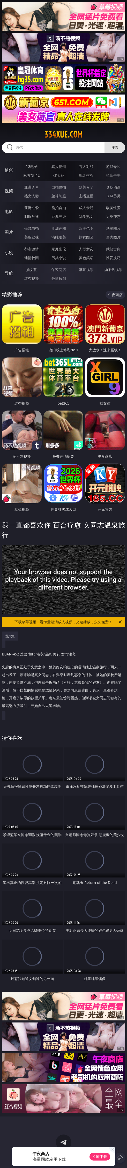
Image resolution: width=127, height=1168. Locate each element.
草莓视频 (86, 269)
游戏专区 (113, 166)
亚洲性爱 (31, 207)
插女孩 (31, 269)
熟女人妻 (31, 195)
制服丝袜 (31, 216)
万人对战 (86, 166)
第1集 (10, 636)
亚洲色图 (58, 228)
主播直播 (86, 195)
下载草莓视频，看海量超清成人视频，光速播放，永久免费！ (68, 622)
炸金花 (58, 175)
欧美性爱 (113, 207)
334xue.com (63, 134)
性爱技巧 (113, 257)
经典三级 (58, 216)
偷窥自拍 (31, 228)
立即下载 (100, 1156)
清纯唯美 (58, 237)
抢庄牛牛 (113, 175)
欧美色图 (86, 228)
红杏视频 (31, 278)
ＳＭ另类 (113, 195)
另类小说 (58, 257)
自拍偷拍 (58, 187)
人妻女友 (86, 248)
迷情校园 (31, 257)
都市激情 (31, 248)
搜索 (114, 147)
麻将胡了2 (31, 175)
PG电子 (31, 166)
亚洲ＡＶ (31, 187)
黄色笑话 (86, 257)
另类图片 (113, 237)
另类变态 (113, 216)
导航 (9, 273)
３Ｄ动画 (113, 187)
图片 (9, 232)
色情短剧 (58, 278)
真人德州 (58, 166)
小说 (9, 252)
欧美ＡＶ (86, 187)
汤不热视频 (113, 269)
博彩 (9, 170)
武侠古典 (113, 248)
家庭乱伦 (58, 248)
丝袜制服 (58, 195)
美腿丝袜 (31, 237)
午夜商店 (58, 269)
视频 (9, 191)
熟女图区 (86, 237)
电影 (9, 211)
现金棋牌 (86, 175)
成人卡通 (86, 207)
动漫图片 (113, 228)
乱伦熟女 (86, 216)
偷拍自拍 (58, 207)
